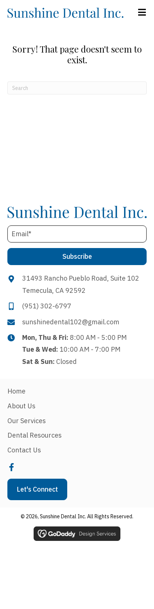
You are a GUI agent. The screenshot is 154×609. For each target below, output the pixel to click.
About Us (21, 406)
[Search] (77, 87)
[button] (77, 256)
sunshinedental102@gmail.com (70, 322)
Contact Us (24, 450)
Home (16, 391)
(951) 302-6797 (46, 306)
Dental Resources (34, 435)
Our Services (26, 420)
